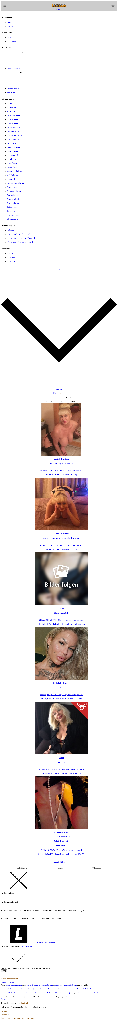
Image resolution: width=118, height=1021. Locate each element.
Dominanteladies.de (14, 135)
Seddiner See (58, 993)
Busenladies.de (12, 123)
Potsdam (11, 989)
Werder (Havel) (33, 989)
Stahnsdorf (30, 993)
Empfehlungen (12, 41)
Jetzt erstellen (27, 946)
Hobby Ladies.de (7, 983)
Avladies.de (11, 107)
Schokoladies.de (13, 203)
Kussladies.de (12, 163)
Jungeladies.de (12, 159)
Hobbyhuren (21, 238)
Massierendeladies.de (15, 171)
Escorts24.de (11, 143)
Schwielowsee (21, 989)
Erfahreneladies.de (14, 139)
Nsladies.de (11, 179)
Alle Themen (22, 868)
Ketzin (102, 993)
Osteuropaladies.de (14, 191)
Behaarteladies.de (13, 115)
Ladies (3, 999)
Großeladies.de (12, 151)
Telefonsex (11, 92)
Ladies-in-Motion (32, 68)
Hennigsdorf (81, 989)
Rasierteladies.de (13, 199)
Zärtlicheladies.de (13, 219)
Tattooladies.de (12, 207)
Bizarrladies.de (12, 119)
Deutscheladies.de (13, 127)
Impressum (11, 257)
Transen (35, 985)
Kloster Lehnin (92, 989)
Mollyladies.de (12, 175)
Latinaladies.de (12, 167)
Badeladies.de (12, 111)
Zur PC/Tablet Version (9, 979)
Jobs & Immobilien (20, 242)
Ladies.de (10, 230)
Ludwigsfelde (69, 993)
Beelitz (42, 989)
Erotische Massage (46, 985)
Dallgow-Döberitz (91, 993)
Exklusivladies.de (13, 147)
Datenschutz (11, 261)
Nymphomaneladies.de (15, 183)
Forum (9, 37)
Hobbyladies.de (13, 155)
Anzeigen (10, 26)
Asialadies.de (12, 103)
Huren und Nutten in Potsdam (65, 985)
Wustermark (59, 989)
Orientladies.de (12, 187)
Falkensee (50, 989)
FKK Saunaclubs (19, 234)
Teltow (49, 993)
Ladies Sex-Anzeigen (14, 985)
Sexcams (59, 868)
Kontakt (10, 253)
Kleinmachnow (40, 993)
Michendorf (20, 993)
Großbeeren (79, 993)
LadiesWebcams (31, 88)
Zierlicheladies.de (13, 215)
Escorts (28, 985)
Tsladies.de (11, 211)
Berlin (67, 989)
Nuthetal (11, 993)
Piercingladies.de (13, 195)
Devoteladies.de (13, 131)
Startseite (10, 22)
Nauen (73, 989)
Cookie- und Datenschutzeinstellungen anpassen (19, 1018)
